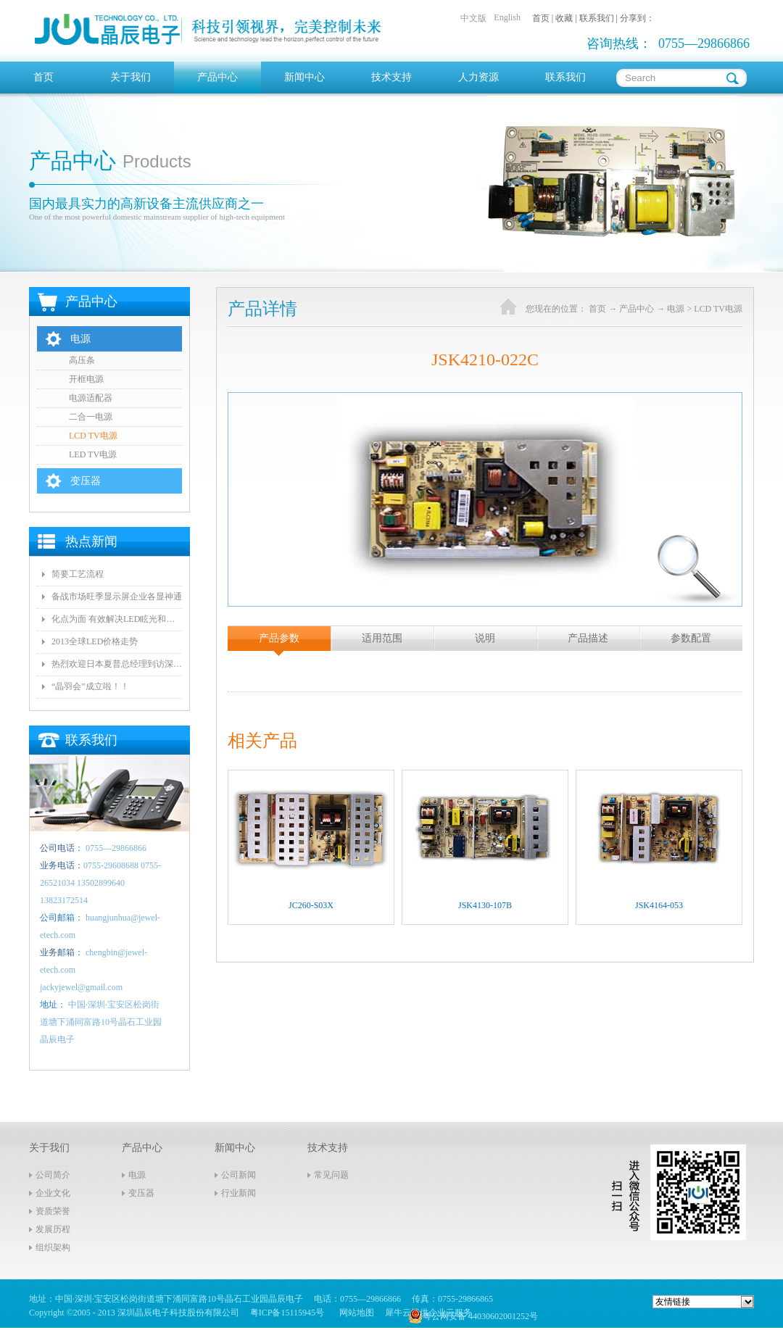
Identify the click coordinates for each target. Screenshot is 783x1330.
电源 (675, 309)
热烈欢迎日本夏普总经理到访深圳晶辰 (116, 664)
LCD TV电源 (718, 309)
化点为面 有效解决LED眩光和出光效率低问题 (116, 619)
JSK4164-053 (659, 905)
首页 (43, 77)
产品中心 (636, 309)
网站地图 (354, 1313)
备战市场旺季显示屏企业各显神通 (116, 596)
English (507, 17)
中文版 (473, 18)
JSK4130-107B (485, 905)
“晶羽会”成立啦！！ (90, 686)
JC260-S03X (311, 905)
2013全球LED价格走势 (94, 641)
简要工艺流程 (77, 574)
